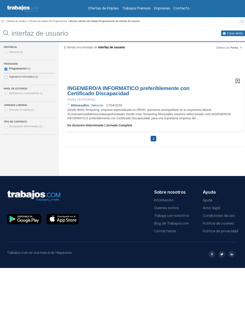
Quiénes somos (166, 208)
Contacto (181, 8)
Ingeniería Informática (21, 76)
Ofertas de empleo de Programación (48, 21)
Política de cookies (218, 223)
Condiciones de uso (219, 216)
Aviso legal (211, 208)
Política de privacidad (220, 231)
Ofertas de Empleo (103, 8)
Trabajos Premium (136, 8)
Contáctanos (165, 231)
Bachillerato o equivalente (26, 93)
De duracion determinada (25, 126)
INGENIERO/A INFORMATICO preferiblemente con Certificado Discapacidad (128, 91)
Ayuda (207, 200)
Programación (17, 68)
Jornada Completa (21, 109)
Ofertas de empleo (16, 21)
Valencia (16, 52)
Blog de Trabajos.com (171, 223)
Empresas (162, 8)
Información (163, 200)
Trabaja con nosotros (171, 216)
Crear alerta (235, 33)
